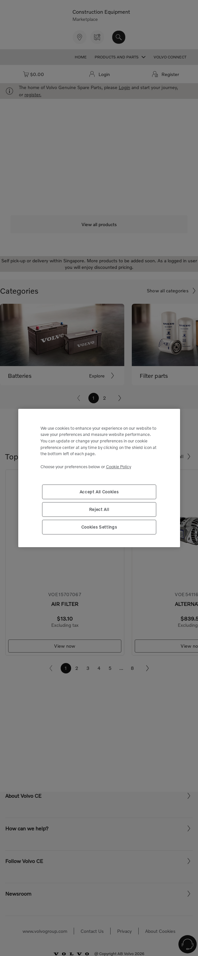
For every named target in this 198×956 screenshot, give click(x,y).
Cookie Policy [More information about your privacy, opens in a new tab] (118, 466)
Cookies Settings (99, 527)
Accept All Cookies (99, 491)
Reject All (99, 509)
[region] (99, 478)
